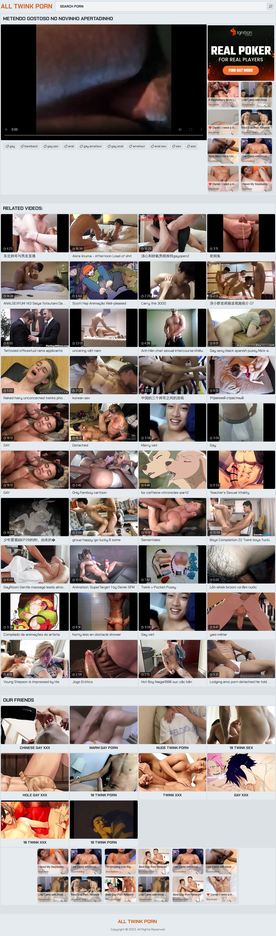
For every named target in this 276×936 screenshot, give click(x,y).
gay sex (52, 146)
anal (71, 146)
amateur (139, 146)
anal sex (160, 146)
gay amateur (92, 146)
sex (178, 146)
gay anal (117, 146)
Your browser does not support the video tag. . (104, 82)
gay (12, 146)
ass (193, 146)
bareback (31, 146)
